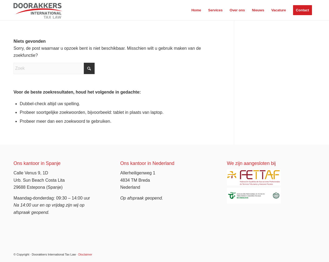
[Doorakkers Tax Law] (38, 10)
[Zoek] (54, 68)
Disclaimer (85, 254)
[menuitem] (196, 10)
